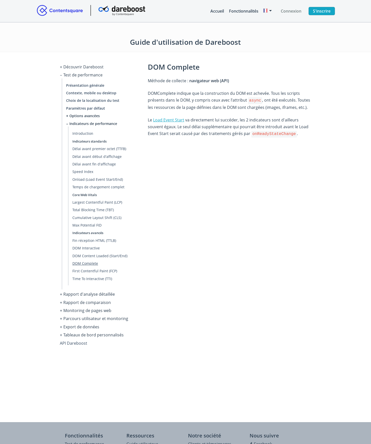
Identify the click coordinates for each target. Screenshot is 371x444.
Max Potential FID (87, 223)
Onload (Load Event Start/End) (97, 177)
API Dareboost (73, 338)
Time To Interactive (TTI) (92, 277)
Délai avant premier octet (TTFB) (99, 147)
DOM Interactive (86, 246)
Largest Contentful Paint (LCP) (97, 200)
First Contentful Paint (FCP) (94, 269)
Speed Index (82, 170)
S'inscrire (322, 11)
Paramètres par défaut (85, 107)
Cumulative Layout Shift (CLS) (96, 216)
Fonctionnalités (243, 11)
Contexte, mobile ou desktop (91, 92)
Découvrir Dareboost (82, 67)
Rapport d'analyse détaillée (87, 293)
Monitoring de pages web (85, 308)
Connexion (291, 11)
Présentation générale (85, 84)
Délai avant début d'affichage (97, 155)
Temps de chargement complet (98, 185)
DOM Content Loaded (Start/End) (99, 254)
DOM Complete (85, 261)
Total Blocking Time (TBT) (93, 208)
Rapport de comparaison (85, 300)
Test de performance (81, 74)
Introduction (82, 132)
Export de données (79, 323)
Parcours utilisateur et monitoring (94, 316)
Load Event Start (168, 119)
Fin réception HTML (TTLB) (94, 239)
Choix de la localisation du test (92, 99)
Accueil (217, 11)
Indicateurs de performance (91, 122)
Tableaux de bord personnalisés (92, 331)
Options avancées (83, 114)
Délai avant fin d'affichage (94, 162)
